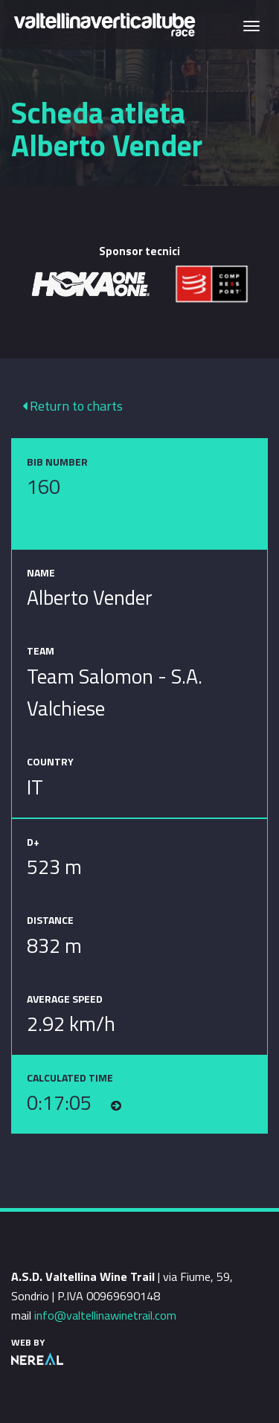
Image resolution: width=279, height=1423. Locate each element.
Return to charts (72, 406)
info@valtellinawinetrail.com (105, 1315)
